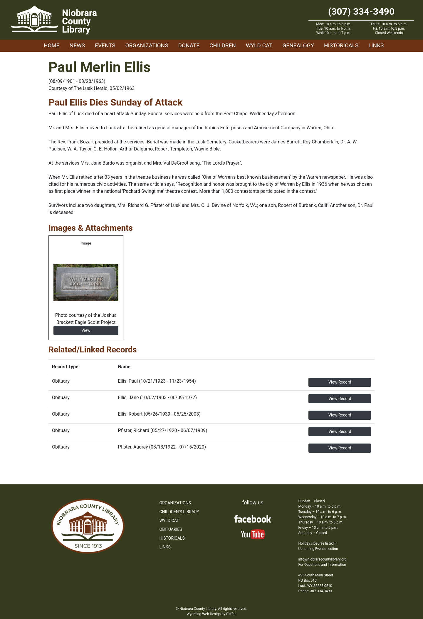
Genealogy (298, 45)
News (77, 45)
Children (222, 45)
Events (105, 45)
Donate (188, 45)
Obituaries (171, 529)
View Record (339, 382)
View (85, 330)
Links (376, 45)
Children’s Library (179, 511)
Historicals (341, 45)
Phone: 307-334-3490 (315, 591)
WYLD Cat (259, 45)
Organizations (146, 45)
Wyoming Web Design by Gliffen (211, 614)
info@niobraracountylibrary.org (322, 559)
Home (52, 45)
